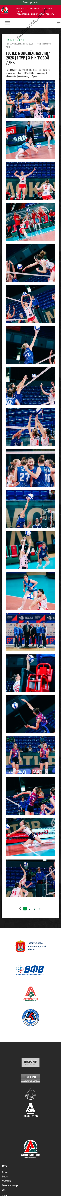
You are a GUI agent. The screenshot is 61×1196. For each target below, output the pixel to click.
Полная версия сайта (30, 2)
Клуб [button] (4, 1166)
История (5, 1176)
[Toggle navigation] (7, 23)
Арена (4, 1189)
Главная (10, 40)
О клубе (5, 1172)
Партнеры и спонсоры (10, 1185)
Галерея (20, 40)
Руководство (6, 1181)
